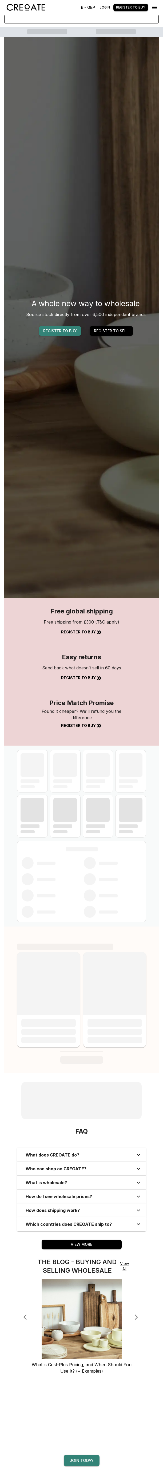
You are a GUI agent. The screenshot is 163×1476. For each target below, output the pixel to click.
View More (81, 1244)
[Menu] (154, 7)
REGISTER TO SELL (111, 331)
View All (124, 1266)
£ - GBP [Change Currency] (88, 7)
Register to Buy (81, 632)
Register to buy (130, 7)
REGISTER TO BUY (60, 331)
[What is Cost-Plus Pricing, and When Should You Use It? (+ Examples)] (81, 1367)
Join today (82, 1460)
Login (105, 7)
